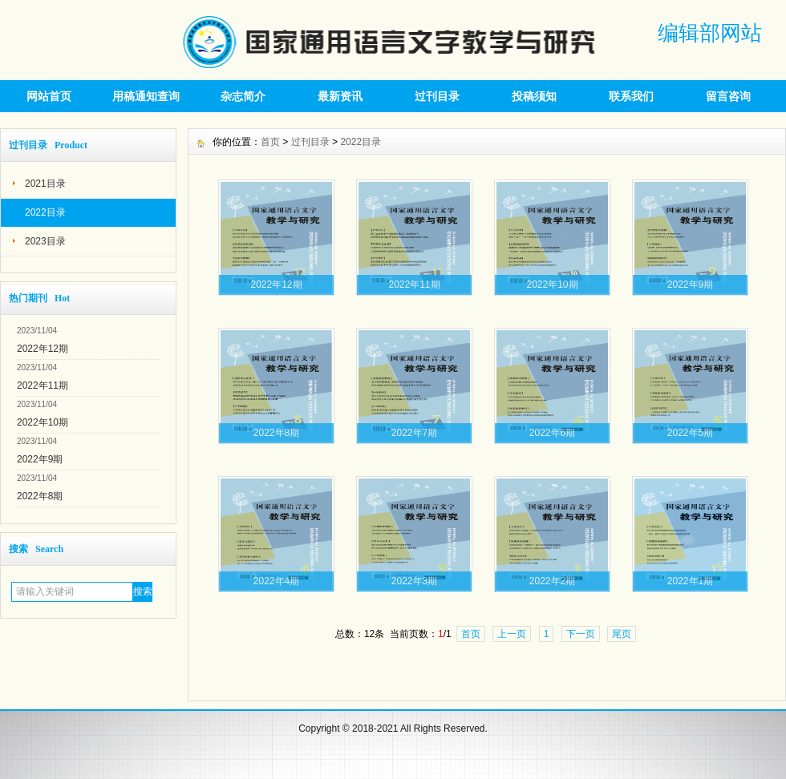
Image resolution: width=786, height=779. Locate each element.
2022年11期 (42, 385)
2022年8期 (40, 496)
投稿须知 (534, 96)
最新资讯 (340, 96)
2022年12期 (42, 348)
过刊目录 (437, 96)
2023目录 (45, 241)
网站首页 (48, 96)
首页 (270, 141)
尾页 (621, 634)
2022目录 (45, 212)
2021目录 (45, 183)
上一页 (511, 634)
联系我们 (631, 96)
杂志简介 (243, 96)
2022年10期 (42, 422)
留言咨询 (728, 96)
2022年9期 (40, 459)
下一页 (580, 634)
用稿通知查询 (146, 96)
